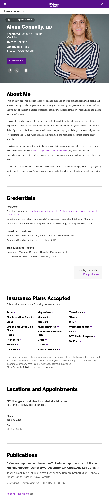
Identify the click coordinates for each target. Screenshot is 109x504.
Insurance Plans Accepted (38, 298)
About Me (18, 94)
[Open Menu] (5, 4)
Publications (22, 455)
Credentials (21, 198)
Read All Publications (20, 493)
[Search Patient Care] (102, 4)
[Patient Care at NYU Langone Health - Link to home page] (54, 4)
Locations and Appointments (42, 389)
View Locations (16, 60)
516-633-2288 (25, 51)
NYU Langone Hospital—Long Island (50, 150)
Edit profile (89, 274)
